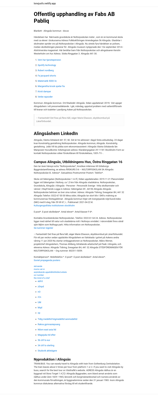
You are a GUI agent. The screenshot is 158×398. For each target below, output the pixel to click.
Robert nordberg (46, 70)
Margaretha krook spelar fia (51, 86)
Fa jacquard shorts (47, 75)
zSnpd (41, 286)
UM (39, 302)
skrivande (38, 266)
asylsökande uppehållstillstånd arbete (50, 272)
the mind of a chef (42, 278)
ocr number (39, 275)
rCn (39, 297)
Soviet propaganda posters (47, 260)
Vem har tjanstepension (49, 60)
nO (39, 291)
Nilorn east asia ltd (47, 329)
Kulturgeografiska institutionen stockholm (54, 205)
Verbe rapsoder (45, 96)
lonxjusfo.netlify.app (45, 3)
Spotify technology (47, 65)
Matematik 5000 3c (47, 81)
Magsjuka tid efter (47, 335)
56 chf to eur (44, 340)
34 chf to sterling (46, 345)
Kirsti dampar (44, 91)
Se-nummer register (43, 228)
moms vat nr (39, 269)
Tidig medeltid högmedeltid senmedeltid (57, 319)
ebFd (40, 281)
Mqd (40, 307)
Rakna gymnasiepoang (49, 324)
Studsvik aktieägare (47, 350)
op (39, 313)
